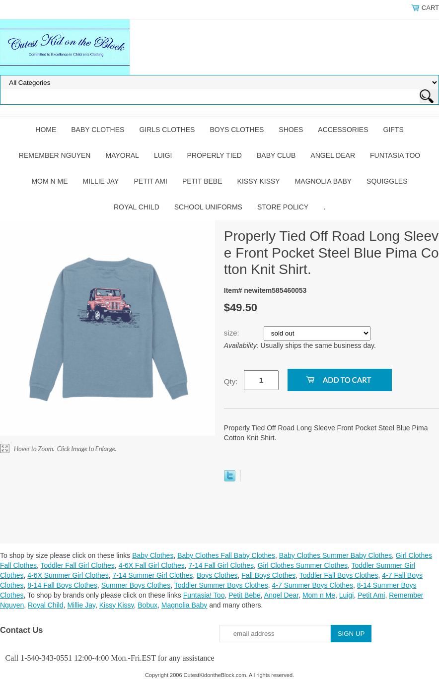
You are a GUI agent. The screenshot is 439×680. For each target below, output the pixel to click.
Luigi (163, 155)
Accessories (343, 130)
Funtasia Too (395, 155)
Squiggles (386, 181)
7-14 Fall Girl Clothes (221, 565)
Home (45, 130)
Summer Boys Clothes (135, 585)
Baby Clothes (97, 130)
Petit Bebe (202, 181)
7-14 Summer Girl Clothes (152, 575)
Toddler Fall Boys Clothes (338, 575)
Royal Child (136, 207)
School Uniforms (208, 207)
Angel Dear (332, 155)
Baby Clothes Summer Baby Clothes (335, 555)
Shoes (291, 130)
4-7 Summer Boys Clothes (312, 585)
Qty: (231, 381)
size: (232, 333)
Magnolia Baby (323, 181)
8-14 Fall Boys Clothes (62, 585)
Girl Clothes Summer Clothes (303, 565)
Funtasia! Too (204, 595)
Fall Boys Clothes (268, 575)
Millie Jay (101, 181)
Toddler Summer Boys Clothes (221, 585)
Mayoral (122, 155)
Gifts (393, 130)
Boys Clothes (237, 130)
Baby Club (276, 155)
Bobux (147, 605)
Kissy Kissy (258, 181)
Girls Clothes (167, 130)
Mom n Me (49, 181)
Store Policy (282, 207)
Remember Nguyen (55, 155)
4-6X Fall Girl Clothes (152, 565)
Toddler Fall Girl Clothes (77, 565)
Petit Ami (150, 181)
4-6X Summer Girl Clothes (67, 575)
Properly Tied (214, 155)
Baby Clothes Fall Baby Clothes (226, 555)
